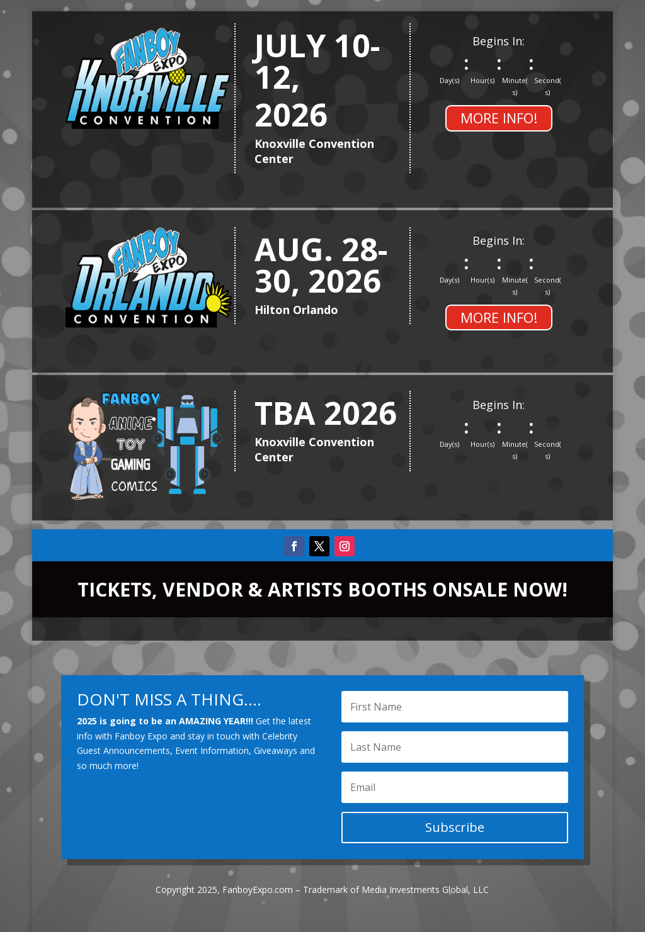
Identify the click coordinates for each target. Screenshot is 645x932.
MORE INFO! (498, 117)
